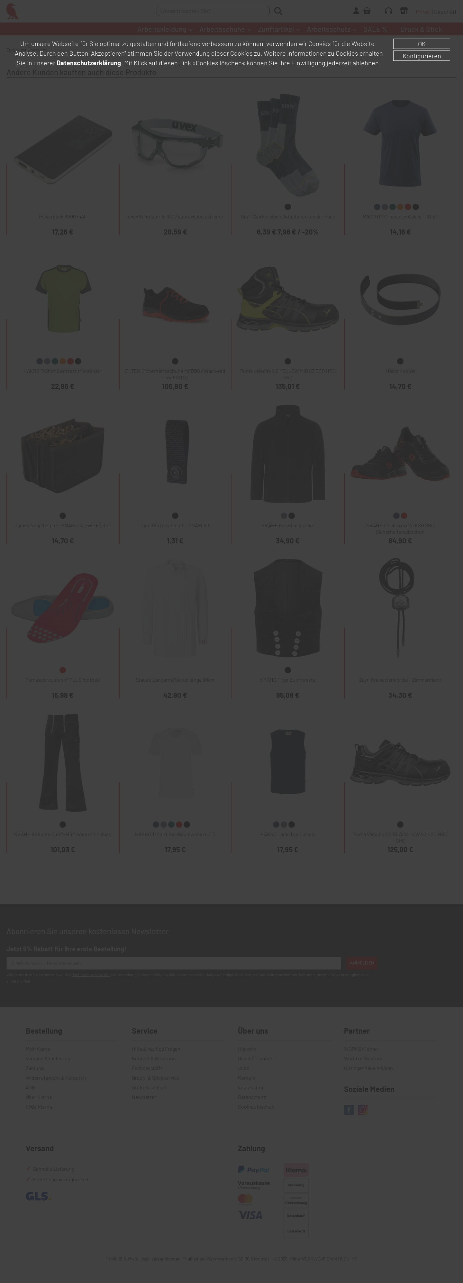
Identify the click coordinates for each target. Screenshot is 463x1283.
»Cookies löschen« (218, 63)
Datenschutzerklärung (89, 63)
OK (422, 44)
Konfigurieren (422, 56)
